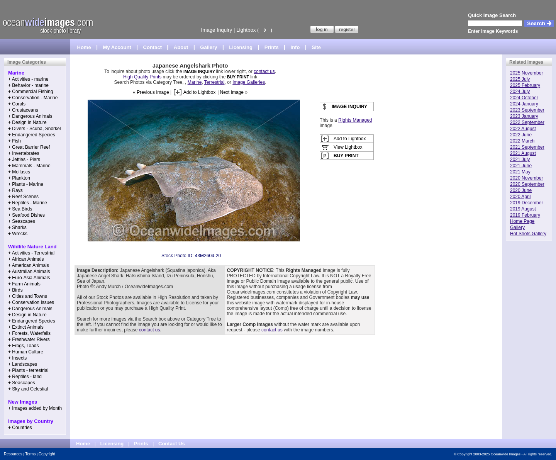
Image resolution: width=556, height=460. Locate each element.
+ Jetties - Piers (24, 159)
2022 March (522, 141)
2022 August (523, 128)
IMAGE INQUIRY (199, 71)
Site (316, 47)
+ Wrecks (17, 233)
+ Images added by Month (35, 408)
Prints (271, 47)
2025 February (525, 85)
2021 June (521, 165)
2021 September (527, 147)
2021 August (523, 153)
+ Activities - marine (28, 79)
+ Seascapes (21, 221)
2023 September (527, 110)
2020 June (521, 190)
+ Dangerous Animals (30, 116)
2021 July (520, 159)
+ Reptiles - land (25, 376)
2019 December (526, 202)
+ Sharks (17, 227)
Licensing (241, 47)
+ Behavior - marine (28, 85)
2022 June (521, 134)
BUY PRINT (238, 77)
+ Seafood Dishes (26, 215)
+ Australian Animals (29, 271)
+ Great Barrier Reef (29, 147)
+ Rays (15, 190)
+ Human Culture (25, 352)
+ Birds (15, 290)
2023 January (524, 116)
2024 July (520, 91)
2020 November (526, 178)
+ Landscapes (22, 364)
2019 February (525, 215)
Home (84, 47)
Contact (152, 47)
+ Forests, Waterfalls (29, 333)
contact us (264, 71)
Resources (13, 454)
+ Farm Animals (24, 284)
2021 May (520, 172)
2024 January (524, 104)
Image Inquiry (216, 30)
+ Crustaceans (23, 110)
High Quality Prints (142, 77)
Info (295, 47)
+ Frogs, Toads (23, 345)
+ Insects (17, 358)
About (181, 47)
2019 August (523, 209)
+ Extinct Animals (26, 327)
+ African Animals (26, 259)
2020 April (520, 196)
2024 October (524, 97)
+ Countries (20, 427)
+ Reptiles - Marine (27, 202)
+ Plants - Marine (25, 184)
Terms (30, 454)
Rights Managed (355, 120)
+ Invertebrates (23, 153)
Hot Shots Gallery (528, 233)
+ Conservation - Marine (33, 97)
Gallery (208, 47)
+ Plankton (19, 178)
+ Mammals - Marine (29, 165)
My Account (117, 47)
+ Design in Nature (27, 122)
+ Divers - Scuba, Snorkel (34, 128)
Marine (195, 82)
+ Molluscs (19, 172)
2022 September (527, 122)
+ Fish (14, 141)
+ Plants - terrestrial (28, 370)
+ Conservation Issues (31, 302)
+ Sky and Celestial (28, 389)
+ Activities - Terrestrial (31, 253)
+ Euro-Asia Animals (29, 277)
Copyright (47, 454)
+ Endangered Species (31, 134)
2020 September (527, 184)
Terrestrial (214, 82)
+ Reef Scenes (23, 196)
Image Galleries (248, 82)
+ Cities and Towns (27, 296)
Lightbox (246, 30)
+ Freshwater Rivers (29, 339)
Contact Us (171, 443)
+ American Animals (28, 265)
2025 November (526, 73)
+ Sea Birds (20, 209)
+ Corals (16, 104)
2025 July (520, 79)
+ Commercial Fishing (30, 91)
